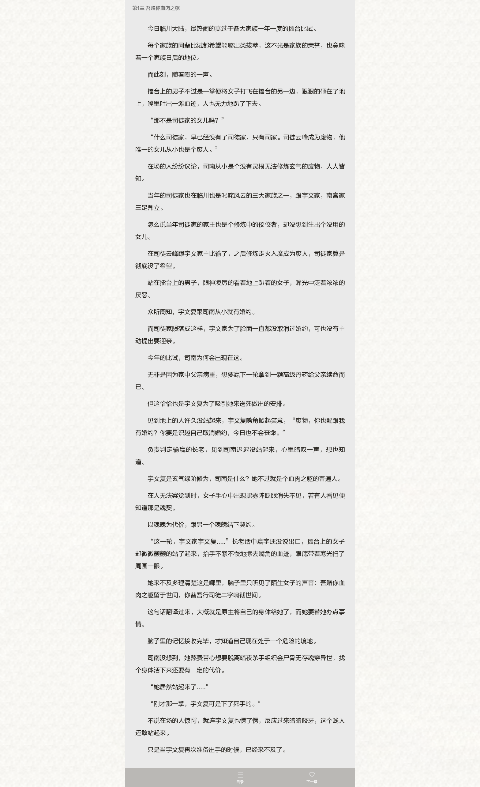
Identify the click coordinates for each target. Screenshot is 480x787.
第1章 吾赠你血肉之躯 (156, 8)
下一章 (311, 782)
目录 (240, 782)
